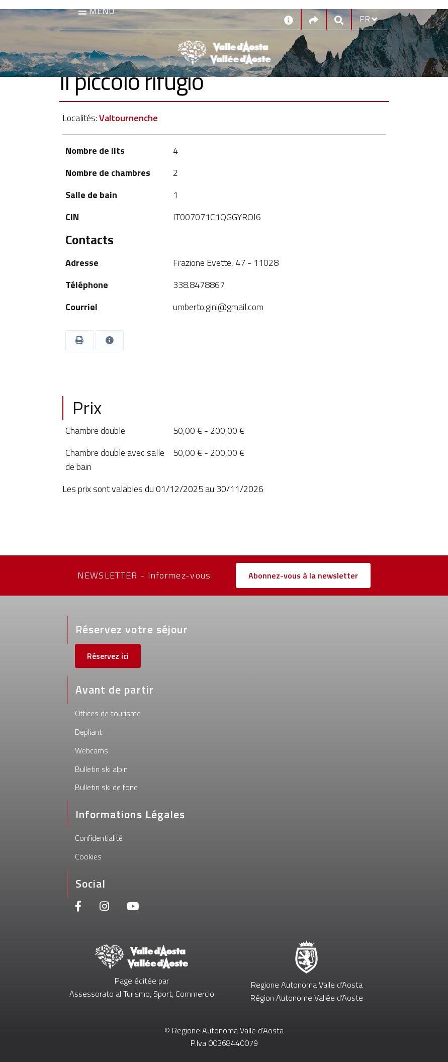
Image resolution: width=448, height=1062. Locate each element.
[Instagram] (104, 907)
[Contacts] (288, 19)
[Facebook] (78, 907)
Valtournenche (128, 118)
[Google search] (338, 19)
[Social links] (313, 19)
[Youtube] (133, 907)
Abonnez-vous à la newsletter (303, 575)
